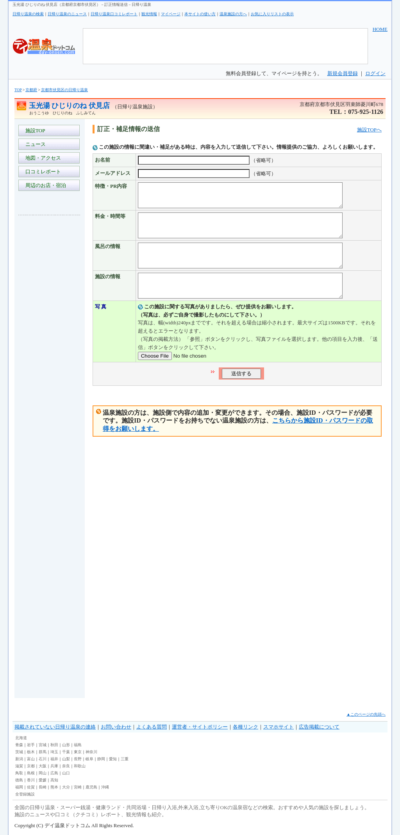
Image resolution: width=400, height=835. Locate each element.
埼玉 (54, 752)
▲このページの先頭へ (366, 714)
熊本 (54, 787)
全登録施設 (25, 794)
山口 (66, 773)
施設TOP (34, 130)
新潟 (19, 759)
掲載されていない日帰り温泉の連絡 (55, 727)
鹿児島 (91, 787)
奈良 (66, 766)
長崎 (42, 787)
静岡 (101, 759)
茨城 (19, 752)
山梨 (66, 759)
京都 (31, 766)
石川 (42, 759)
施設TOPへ (369, 130)
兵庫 (54, 766)
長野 (78, 759)
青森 (19, 745)
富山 (31, 759)
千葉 (66, 752)
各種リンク (245, 727)
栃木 (31, 752)
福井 (54, 759)
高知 (54, 780)
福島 (78, 745)
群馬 (42, 752)
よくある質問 (151, 727)
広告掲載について (319, 727)
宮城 (42, 745)
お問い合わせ (116, 727)
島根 (31, 773)
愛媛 (42, 780)
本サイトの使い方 (200, 14)
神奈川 (91, 752)
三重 (125, 759)
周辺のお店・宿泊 (44, 185)
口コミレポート (42, 172)
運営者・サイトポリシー (200, 727)
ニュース (34, 144)
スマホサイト (278, 727)
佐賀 (31, 787)
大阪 (42, 766)
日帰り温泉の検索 (28, 14)
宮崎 (78, 787)
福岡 (19, 787)
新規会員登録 (342, 73)
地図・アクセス (42, 158)
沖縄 (105, 787)
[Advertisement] (49, 338)
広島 (54, 773)
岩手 (31, 745)
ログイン (375, 73)
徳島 (19, 780)
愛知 (113, 759)
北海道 (21, 738)
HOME (380, 29)
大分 (66, 787)
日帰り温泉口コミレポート (114, 14)
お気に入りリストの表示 (272, 14)
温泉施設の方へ (233, 14)
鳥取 (19, 773)
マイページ (170, 14)
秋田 (54, 745)
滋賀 (19, 766)
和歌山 (80, 766)
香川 (31, 780)
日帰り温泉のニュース (67, 14)
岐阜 (89, 759)
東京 (78, 752)
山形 (66, 745)
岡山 (42, 773)
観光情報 (149, 14)
